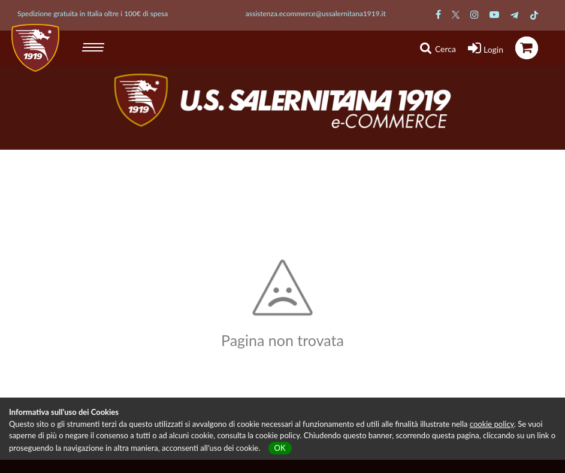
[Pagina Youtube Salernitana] (494, 14)
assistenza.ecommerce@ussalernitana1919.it (316, 13)
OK (280, 448)
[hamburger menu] (94, 45)
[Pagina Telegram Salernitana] (514, 14)
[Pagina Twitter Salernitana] (456, 14)
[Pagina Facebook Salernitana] (438, 14)
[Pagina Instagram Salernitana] (474, 14)
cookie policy (492, 424)
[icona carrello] (526, 48)
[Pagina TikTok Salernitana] (534, 14)
